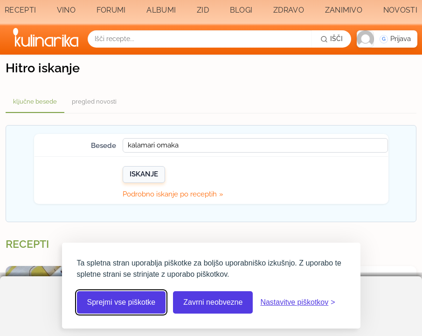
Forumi (111, 10)
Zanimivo (343, 10)
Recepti (20, 10)
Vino (66, 10)
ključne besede (35, 101)
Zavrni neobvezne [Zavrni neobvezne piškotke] (212, 302)
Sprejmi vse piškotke (121, 302)
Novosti (400, 10)
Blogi (241, 10)
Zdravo (288, 10)
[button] (387, 39)
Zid (203, 10)
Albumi (161, 10)
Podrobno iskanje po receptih (170, 194)
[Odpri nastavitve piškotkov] (297, 302)
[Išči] (331, 38)
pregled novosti (94, 101)
